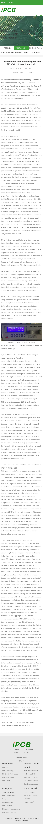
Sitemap (25, 821)
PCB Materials (7, 806)
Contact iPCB (29, 802)
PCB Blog (5, 767)
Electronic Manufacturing (11, 809)
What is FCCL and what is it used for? (20, 722)
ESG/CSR (27, 799)
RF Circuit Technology (36, 48)
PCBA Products (29, 792)
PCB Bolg (7, 48)
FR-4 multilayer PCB (31, 781)
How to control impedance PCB (18, 726)
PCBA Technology (7, 53)
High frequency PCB (31, 771)
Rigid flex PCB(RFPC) (31, 777)
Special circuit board (31, 784)
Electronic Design (21, 53)
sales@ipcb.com (21, 761)
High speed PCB (29, 774)
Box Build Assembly (31, 795)
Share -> (32, 72)
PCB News (36, 53)
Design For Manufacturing (7, 800)
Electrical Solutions (9, 812)
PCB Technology (21, 48)
